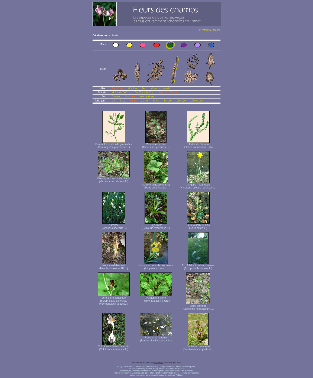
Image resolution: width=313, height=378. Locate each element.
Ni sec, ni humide (160, 88)
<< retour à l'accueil (209, 30)
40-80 (155, 100)
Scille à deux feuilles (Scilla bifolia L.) (198, 225)
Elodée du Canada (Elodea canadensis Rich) (198, 144)
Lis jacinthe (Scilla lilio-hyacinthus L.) (156, 225)
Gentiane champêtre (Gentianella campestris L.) (198, 346)
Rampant (130, 96)
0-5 (113, 100)
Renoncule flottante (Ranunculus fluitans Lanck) (156, 338)
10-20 (133, 100)
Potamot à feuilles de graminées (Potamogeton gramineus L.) (113, 144)
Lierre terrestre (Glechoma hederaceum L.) (198, 306)
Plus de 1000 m (168, 92)
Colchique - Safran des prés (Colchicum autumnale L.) (114, 346)
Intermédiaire (147, 96)
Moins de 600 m (121, 92)
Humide (132, 88)
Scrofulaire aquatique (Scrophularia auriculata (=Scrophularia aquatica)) (114, 299)
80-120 (167, 100)
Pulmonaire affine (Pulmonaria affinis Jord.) (156, 298)
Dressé (116, 96)
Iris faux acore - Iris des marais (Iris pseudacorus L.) (155, 266)
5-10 (122, 100)
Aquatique (117, 88)
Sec (143, 88)
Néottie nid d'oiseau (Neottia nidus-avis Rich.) (113, 266)
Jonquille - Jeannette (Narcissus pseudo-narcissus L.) (198, 185)
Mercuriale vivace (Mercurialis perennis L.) (156, 144)
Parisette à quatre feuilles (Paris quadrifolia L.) (155, 185)
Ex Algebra (159, 362)
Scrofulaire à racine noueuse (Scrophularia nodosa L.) (198, 266)
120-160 (181, 100)
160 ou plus (197, 100)
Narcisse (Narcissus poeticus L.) (114, 225)
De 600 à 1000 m (144, 92)
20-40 (144, 100)
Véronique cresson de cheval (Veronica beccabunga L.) (113, 179)
